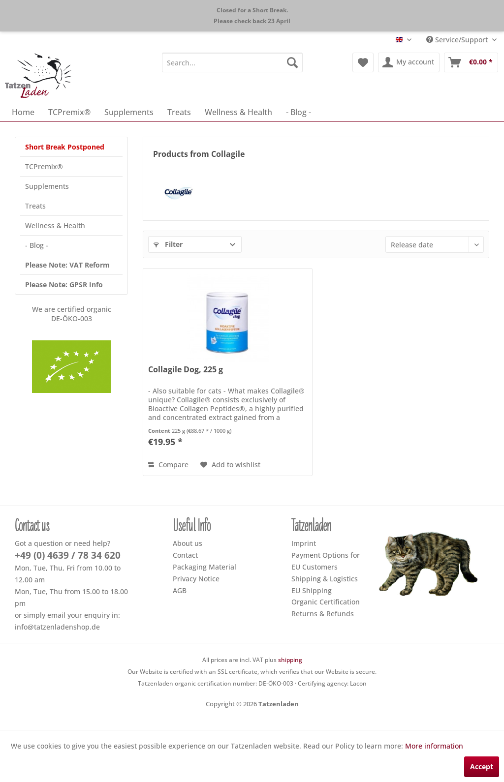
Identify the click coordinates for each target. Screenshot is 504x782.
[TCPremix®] (69, 112)
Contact (185, 555)
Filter (168, 244)
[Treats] (179, 112)
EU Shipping (311, 590)
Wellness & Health (55, 225)
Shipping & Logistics (324, 578)
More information (434, 746)
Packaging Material (204, 566)
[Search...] (232, 62)
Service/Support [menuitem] (458, 39)
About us (187, 543)
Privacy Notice (196, 578)
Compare (168, 464)
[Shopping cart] (471, 62)
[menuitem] (232, 62)
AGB (180, 590)
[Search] (292, 62)
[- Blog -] (298, 112)
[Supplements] (128, 112)
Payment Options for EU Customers (325, 560)
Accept (481, 766)
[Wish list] (363, 62)
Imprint (303, 543)
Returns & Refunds (322, 613)
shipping (290, 660)
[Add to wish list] (230, 465)
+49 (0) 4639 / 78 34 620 (68, 555)
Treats (35, 206)
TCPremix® (44, 166)
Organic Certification (325, 601)
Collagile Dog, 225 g (185, 369)
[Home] (23, 112)
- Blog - (36, 245)
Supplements (47, 186)
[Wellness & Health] (238, 112)
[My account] (409, 62)
